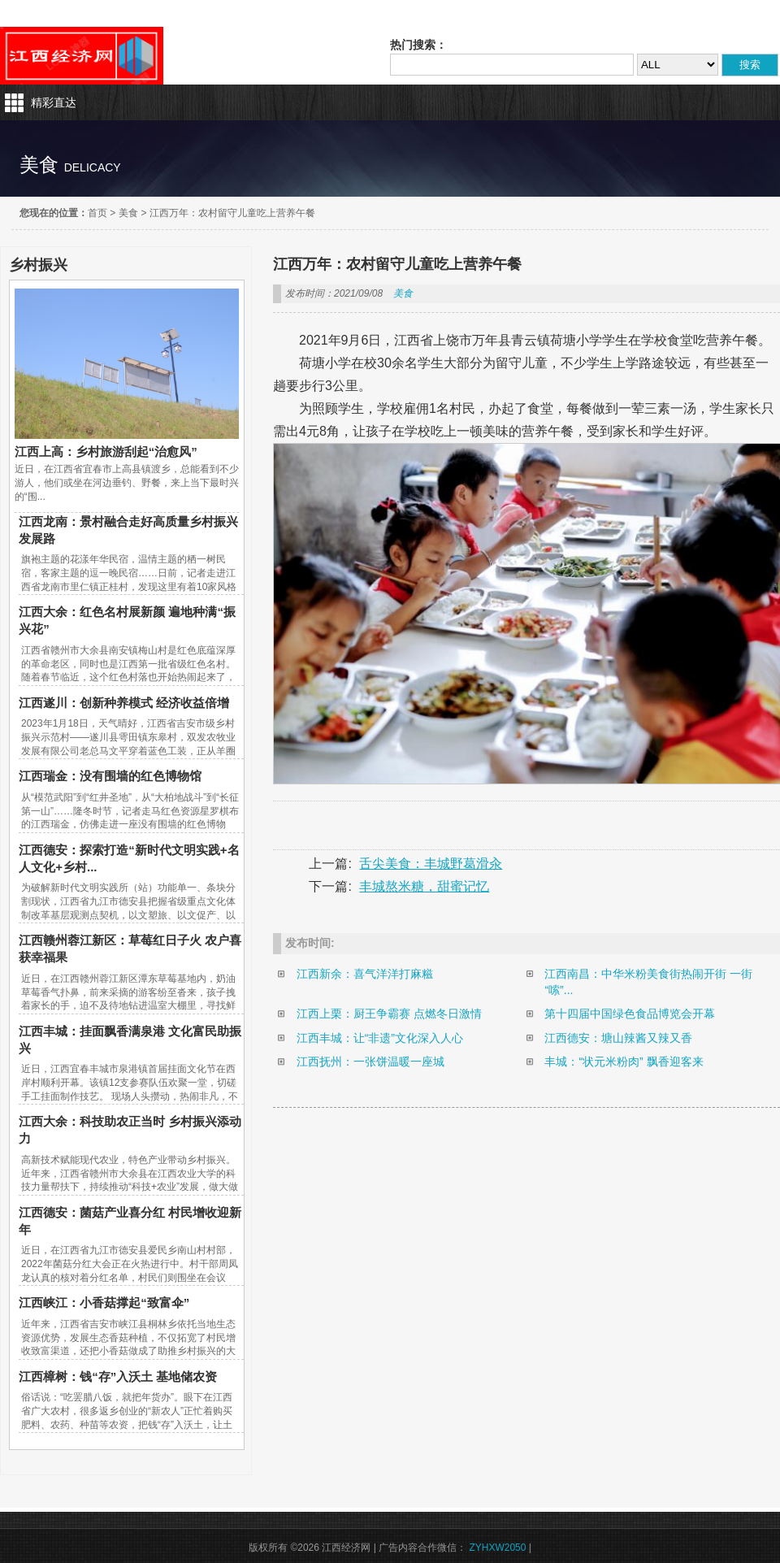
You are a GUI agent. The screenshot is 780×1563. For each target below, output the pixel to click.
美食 (128, 213)
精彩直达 (53, 102)
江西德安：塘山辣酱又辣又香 (618, 1037)
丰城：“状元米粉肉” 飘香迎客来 (623, 1061)
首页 (97, 213)
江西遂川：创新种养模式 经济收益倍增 (124, 703)
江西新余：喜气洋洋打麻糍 (365, 973)
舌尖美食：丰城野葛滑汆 (430, 864)
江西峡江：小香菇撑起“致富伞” (104, 1302)
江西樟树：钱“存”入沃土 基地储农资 (118, 1376)
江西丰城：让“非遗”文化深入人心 (380, 1037)
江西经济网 (81, 56)
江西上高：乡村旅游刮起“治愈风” (106, 451)
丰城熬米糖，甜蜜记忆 (424, 886)
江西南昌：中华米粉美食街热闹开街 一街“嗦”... (648, 981)
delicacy (92, 167)
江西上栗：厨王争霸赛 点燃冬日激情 (389, 1013)
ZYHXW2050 (497, 1547)
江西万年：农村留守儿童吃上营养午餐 (232, 213)
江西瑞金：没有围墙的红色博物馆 (110, 776)
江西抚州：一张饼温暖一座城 (370, 1061)
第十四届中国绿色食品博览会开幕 (629, 1013)
